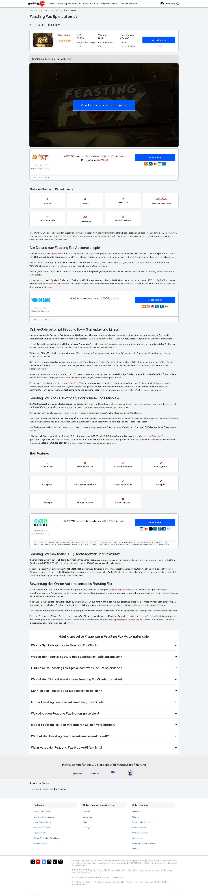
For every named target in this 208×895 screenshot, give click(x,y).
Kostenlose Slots (40, 843)
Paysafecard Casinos (42, 827)
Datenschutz (118, 877)
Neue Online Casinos (42, 822)
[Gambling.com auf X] (33, 874)
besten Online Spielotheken (56, 283)
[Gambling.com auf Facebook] (44, 874)
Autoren (135, 817)
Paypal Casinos (40, 833)
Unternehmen (138, 838)
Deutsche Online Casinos (44, 817)
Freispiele (156, 436)
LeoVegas (87, 827)
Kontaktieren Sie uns (140, 833)
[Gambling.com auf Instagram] (49, 874)
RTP (72, 575)
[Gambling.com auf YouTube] (38, 874)
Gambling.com (34, 10)
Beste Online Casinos (42, 812)
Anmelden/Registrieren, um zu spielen (104, 105)
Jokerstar (86, 812)
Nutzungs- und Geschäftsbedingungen (91, 877)
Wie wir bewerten (139, 827)
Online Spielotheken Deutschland (123, 619)
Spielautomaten (49, 10)
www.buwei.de (78, 884)
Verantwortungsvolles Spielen (143, 843)
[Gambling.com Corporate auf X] (60, 874)
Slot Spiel (74, 383)
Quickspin (54, 253)
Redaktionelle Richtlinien (142, 822)
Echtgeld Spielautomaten (121, 589)
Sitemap (135, 849)
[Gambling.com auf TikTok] (55, 874)
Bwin (85, 822)
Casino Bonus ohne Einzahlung (46, 838)
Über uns (135, 812)
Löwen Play (87, 817)
